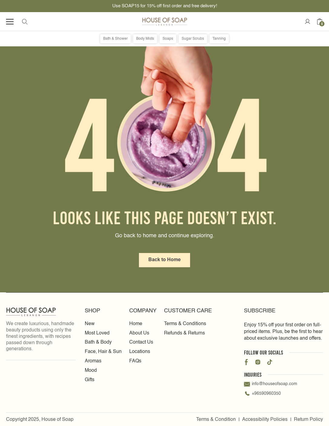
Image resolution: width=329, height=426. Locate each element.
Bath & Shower (115, 39)
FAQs (135, 361)
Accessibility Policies (265, 419)
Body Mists (145, 39)
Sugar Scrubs (193, 39)
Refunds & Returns (184, 333)
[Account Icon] (307, 21)
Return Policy (308, 419)
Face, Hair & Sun (103, 351)
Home (135, 323)
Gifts (89, 380)
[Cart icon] (319, 21)
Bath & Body (98, 342)
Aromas (93, 361)
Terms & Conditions (185, 323)
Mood (91, 370)
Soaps (168, 39)
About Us (139, 333)
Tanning (219, 39)
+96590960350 (262, 394)
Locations (139, 351)
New (90, 323)
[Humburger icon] (10, 22)
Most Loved (97, 333)
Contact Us (141, 342)
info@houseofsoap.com (270, 384)
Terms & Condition (216, 419)
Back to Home (164, 260)
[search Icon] (24, 21)
